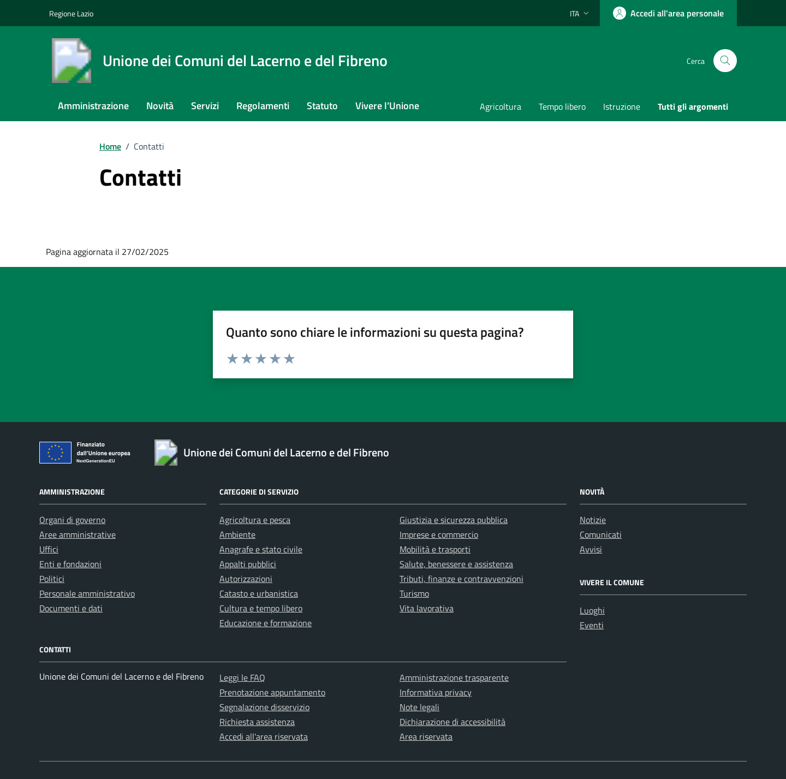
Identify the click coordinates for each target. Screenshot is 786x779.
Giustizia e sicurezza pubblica (454, 519)
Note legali (419, 706)
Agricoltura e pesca (254, 519)
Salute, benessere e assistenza (456, 563)
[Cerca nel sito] (725, 61)
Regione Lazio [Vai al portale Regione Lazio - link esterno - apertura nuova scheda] (71, 13)
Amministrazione (93, 105)
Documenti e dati (71, 608)
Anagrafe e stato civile (260, 549)
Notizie (593, 519)
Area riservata (426, 736)
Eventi (592, 625)
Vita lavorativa (427, 608)
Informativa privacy (436, 692)
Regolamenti (262, 105)
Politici (51, 578)
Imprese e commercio (439, 534)
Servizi (205, 105)
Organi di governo (72, 519)
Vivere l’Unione (387, 105)
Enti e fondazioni (70, 563)
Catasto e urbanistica (258, 593)
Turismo (414, 593)
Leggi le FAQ (242, 677)
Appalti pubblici (247, 563)
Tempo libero (562, 106)
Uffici (48, 549)
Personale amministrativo (87, 593)
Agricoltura (500, 106)
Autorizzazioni (245, 578)
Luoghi (592, 610)
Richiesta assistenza (257, 721)
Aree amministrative (77, 534)
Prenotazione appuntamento (272, 692)
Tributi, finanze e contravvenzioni (461, 578)
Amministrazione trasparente (454, 677)
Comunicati (601, 534)
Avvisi (591, 549)
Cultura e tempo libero (260, 608)
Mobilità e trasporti (435, 549)
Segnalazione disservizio (264, 706)
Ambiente (237, 534)
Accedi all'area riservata (263, 736)
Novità (160, 105)
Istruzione (621, 106)
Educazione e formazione (265, 622)
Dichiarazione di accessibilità (452, 721)
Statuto (322, 105)
